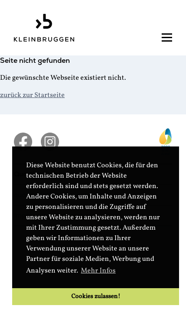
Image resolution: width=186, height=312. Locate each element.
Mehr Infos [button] (98, 271)
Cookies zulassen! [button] (95, 296)
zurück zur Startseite (32, 95)
